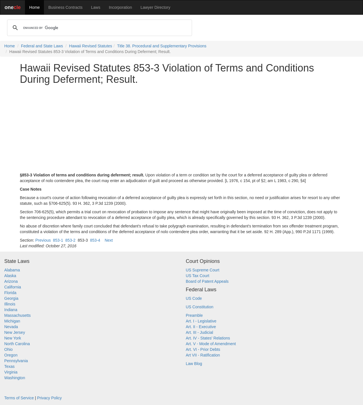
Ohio (8, 349)
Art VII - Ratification (203, 355)
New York (12, 338)
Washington (14, 378)
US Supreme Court (202, 270)
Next (109, 240)
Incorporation (120, 7)
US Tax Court (197, 275)
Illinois (9, 304)
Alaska (10, 275)
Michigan (12, 321)
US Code (194, 298)
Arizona (11, 281)
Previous (42, 240)
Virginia (10, 372)
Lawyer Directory (155, 7)
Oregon (11, 355)
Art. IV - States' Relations (208, 338)
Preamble (194, 315)
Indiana (10, 309)
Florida (10, 292)
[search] (98, 27)
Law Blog (194, 363)
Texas (9, 366)
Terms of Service (19, 398)
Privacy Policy (49, 398)
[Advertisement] (181, 128)
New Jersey (14, 332)
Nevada (11, 326)
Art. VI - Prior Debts (203, 349)
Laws (95, 7)
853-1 (58, 240)
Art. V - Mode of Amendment (211, 343)
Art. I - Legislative (201, 321)
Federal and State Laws (42, 46)
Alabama (12, 270)
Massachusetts (17, 315)
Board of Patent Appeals (207, 281)
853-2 (70, 240)
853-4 (95, 240)
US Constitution (199, 307)
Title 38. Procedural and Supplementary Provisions (161, 46)
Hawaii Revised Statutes (90, 46)
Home (34, 7)
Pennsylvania (16, 360)
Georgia (11, 298)
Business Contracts (65, 7)
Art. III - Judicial (199, 332)
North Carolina (17, 343)
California (12, 287)
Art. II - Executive (201, 326)
